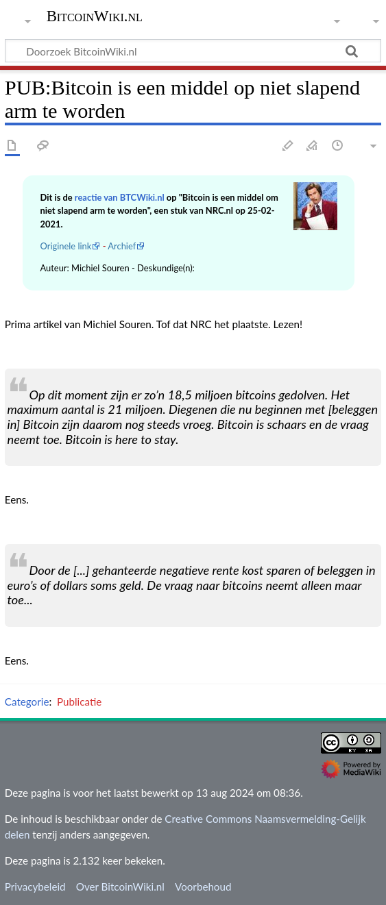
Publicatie (79, 701)
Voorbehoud (203, 886)
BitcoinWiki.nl (95, 16)
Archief (122, 245)
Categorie (27, 701)
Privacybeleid (35, 886)
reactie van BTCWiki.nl (120, 197)
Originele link (65, 245)
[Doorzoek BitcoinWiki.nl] (193, 51)
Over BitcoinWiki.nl (120, 886)
